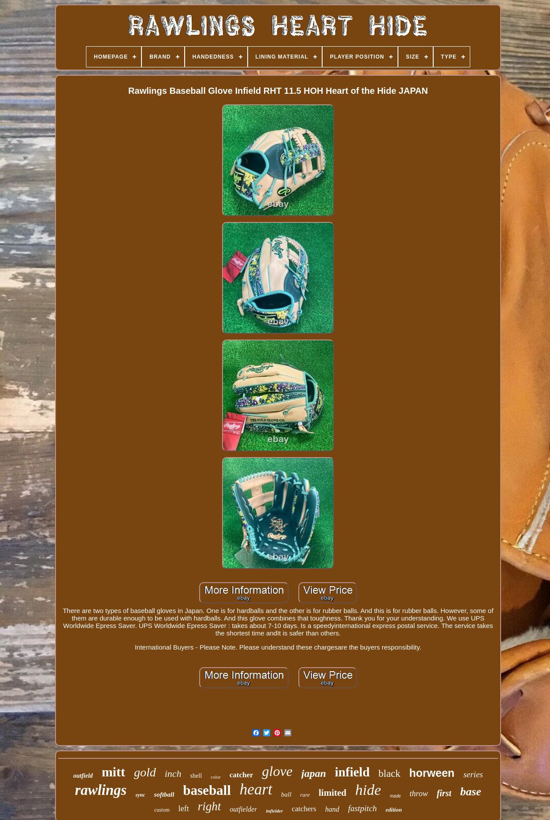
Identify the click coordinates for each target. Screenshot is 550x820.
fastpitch (362, 808)
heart (256, 789)
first (444, 793)
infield (352, 772)
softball (164, 794)
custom (162, 810)
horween (432, 773)
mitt (113, 772)
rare (305, 794)
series (473, 774)
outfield (83, 775)
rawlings (100, 790)
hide (368, 790)
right (209, 806)
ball (286, 794)
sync (140, 795)
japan (313, 773)
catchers (304, 809)
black (390, 773)
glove (277, 771)
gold (145, 772)
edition (394, 809)
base (470, 791)
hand (332, 809)
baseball (207, 790)
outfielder (243, 809)
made (395, 796)
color (216, 776)
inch (173, 773)
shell (196, 775)
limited (332, 792)
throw (419, 793)
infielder (274, 810)
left (183, 808)
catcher (241, 775)
